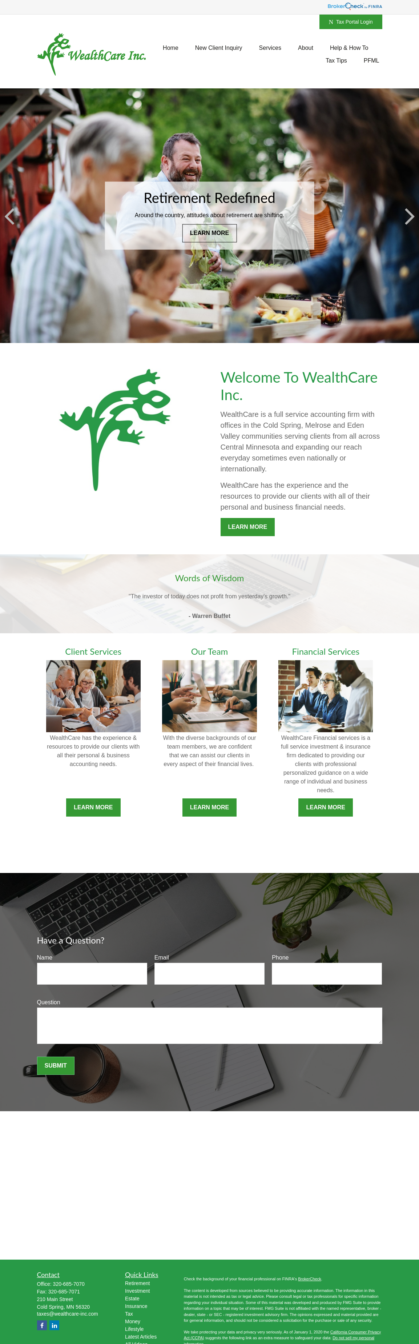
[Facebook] (42, 1325)
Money (132, 1321)
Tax (129, 1314)
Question (48, 1002)
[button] (170, 47)
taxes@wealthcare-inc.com (67, 1314)
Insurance (136, 1306)
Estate (132, 1298)
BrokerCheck (309, 1279)
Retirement (137, 1283)
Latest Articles (141, 1337)
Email (161, 957)
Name (45, 957)
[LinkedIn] (54, 1325)
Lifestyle (134, 1329)
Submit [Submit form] (56, 1065)
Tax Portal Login (351, 22)
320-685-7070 (69, 1284)
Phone (280, 957)
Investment (137, 1291)
